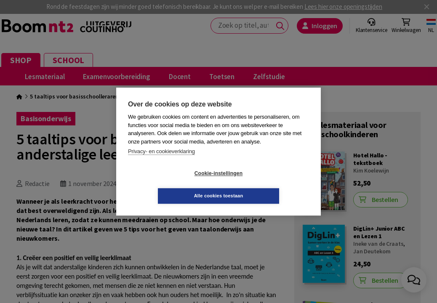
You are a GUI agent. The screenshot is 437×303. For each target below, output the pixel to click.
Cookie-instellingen (168, 185)
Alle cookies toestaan (268, 184)
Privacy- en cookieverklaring (161, 162)
